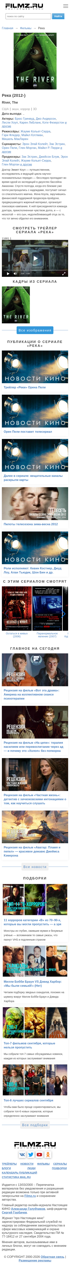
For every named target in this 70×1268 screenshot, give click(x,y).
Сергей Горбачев (14, 1212)
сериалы (60, 1163)
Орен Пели (9, 147)
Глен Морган (27, 147)
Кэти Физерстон (53, 122)
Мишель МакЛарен (15, 139)
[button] (63, 614)
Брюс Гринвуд (24, 118)
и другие (26, 164)
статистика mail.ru (16, 1177)
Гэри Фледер (11, 135)
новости (26, 1163)
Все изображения (34, 330)
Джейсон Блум (49, 156)
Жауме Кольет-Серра (35, 131)
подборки (59, 1168)
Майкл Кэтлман (32, 135)
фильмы (43, 1163)
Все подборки (35, 1125)
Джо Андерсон (46, 118)
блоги (6, 1168)
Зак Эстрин (57, 144)
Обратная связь (52, 1256)
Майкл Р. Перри (49, 147)
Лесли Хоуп (10, 122)
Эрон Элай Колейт (35, 144)
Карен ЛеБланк (30, 122)
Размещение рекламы (35, 1260)
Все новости (35, 867)
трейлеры (9, 1163)
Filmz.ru (30, 1195)
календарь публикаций (19, 1172)
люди (31, 1168)
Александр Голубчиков (28, 1208)
